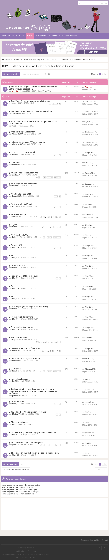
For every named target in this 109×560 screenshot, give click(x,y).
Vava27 (88, 204)
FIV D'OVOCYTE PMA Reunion (24, 152)
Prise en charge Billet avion (23, 131)
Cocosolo (88, 184)
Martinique (16, 368)
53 (59, 445)
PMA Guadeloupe (18, 214)
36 (54, 371)
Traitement (16, 162)
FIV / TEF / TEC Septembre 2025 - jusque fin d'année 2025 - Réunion (33, 122)
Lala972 (15, 237)
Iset (13, 424)
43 (59, 217)
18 (48, 237)
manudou (89, 402)
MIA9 (87, 412)
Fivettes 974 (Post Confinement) (25, 348)
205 (51, 342)
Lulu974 (15, 350)
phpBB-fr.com (30, 557)
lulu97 (87, 443)
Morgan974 (89, 101)
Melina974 (16, 414)
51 (54, 445)
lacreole (88, 194)
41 (54, 217)
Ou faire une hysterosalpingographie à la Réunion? (33, 432)
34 (48, 371)
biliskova (15, 434)
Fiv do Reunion (17, 401)
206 (55, 342)
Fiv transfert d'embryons (22, 317)
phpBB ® (30, 547)
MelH (87, 235)
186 (51, 177)
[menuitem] (40, 36)
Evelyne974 (89, 173)
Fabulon (15, 371)
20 (54, 237)
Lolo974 (15, 164)
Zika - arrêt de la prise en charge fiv (26, 442)
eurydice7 (16, 216)
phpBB (17, 554)
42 (56, 217)
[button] (105, 74)
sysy (86, 379)
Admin (15, 91)
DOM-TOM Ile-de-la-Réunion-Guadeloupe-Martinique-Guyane (38, 66)
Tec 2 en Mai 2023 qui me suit (24, 276)
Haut (106, 540)
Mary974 (88, 152)
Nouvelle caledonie (19, 379)
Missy (14, 154)
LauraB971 (16, 196)
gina (14, 445)
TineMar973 (90, 369)
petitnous (16, 396)
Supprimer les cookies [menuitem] (90, 540)
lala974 (88, 337)
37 (56, 371)
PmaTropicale (90, 111)
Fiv (12, 255)
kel (86, 453)
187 (55, 177)
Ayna (14, 103)
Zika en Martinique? (20, 422)
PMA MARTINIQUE (19, 235)
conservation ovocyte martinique (25, 358)
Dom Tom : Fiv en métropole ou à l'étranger (30, 101)
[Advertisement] (54, 514)
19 (51, 237)
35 (51, 371)
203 (44, 342)
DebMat (15, 206)
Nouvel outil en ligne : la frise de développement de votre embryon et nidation (33, 87)
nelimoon (16, 360)
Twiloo (15, 113)
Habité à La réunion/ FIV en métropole (28, 142)
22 (59, 237)
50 (51, 445)
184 (44, 177)
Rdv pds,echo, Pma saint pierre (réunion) (29, 412)
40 (51, 217)
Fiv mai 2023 (16, 245)
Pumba (15, 186)
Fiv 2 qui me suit (18, 265)
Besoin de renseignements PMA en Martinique (31, 111)
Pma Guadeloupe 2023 (21, 194)
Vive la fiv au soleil (19, 337)
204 (48, 342)
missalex (88, 286)
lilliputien (16, 339)
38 (59, 371)
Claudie (88, 225)
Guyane (14, 224)
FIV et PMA (46, 91)
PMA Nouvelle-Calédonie (22, 204)
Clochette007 (17, 134)
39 (48, 217)
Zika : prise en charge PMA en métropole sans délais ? (35, 453)
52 (56, 445)
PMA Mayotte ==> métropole (24, 183)
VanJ (14, 126)
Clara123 (15, 455)
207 (59, 342)
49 (48, 445)
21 (56, 237)
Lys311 (15, 381)
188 (59, 177)
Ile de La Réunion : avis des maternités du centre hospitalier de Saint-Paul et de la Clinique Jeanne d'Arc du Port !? (33, 391)
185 (48, 177)
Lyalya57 (88, 122)
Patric (14, 227)
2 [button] (102, 74)
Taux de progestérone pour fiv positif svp (29, 306)
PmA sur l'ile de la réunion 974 (24, 172)
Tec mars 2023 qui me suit (22, 327)
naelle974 (16, 175)
